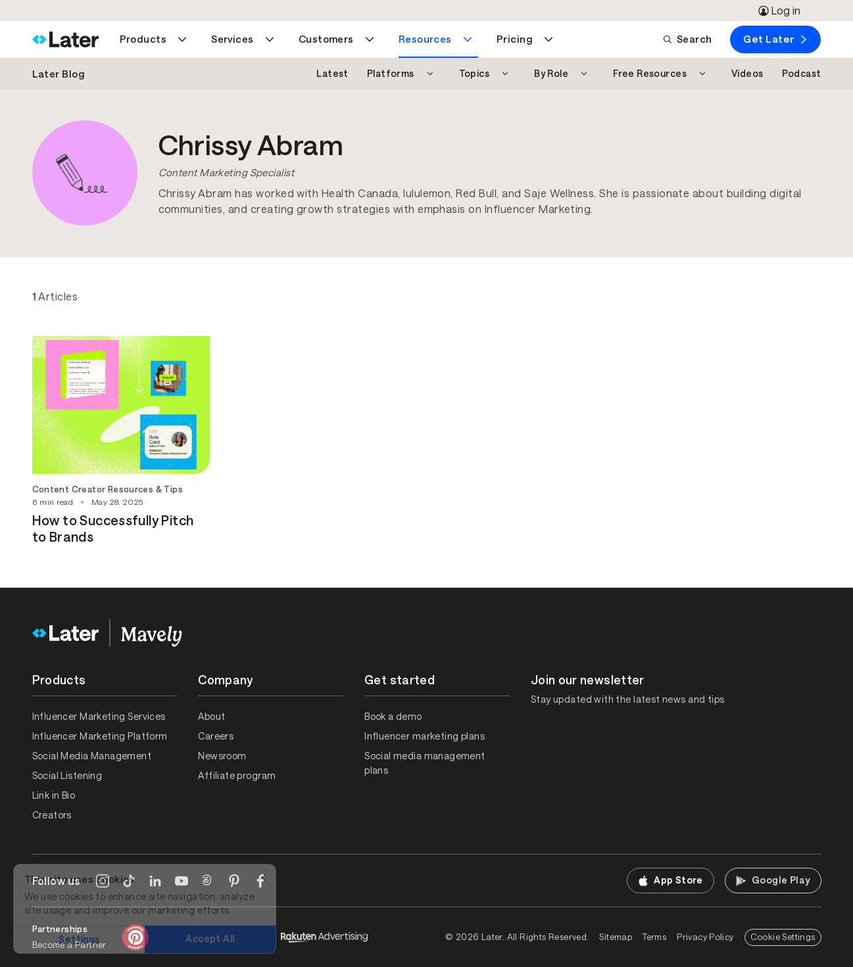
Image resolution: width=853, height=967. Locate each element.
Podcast (801, 73)
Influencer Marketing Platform (100, 736)
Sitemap (615, 937)
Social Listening (67, 775)
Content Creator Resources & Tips (107, 489)
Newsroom (222, 756)
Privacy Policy (705, 937)
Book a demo (393, 716)
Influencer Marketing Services (99, 716)
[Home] (65, 39)
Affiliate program (237, 775)
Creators (52, 815)
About (211, 716)
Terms (654, 937)
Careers (215, 736)
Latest (332, 73)
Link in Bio (54, 795)
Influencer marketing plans (424, 736)
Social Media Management (92, 756)
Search (688, 39)
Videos (747, 73)
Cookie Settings (783, 937)
